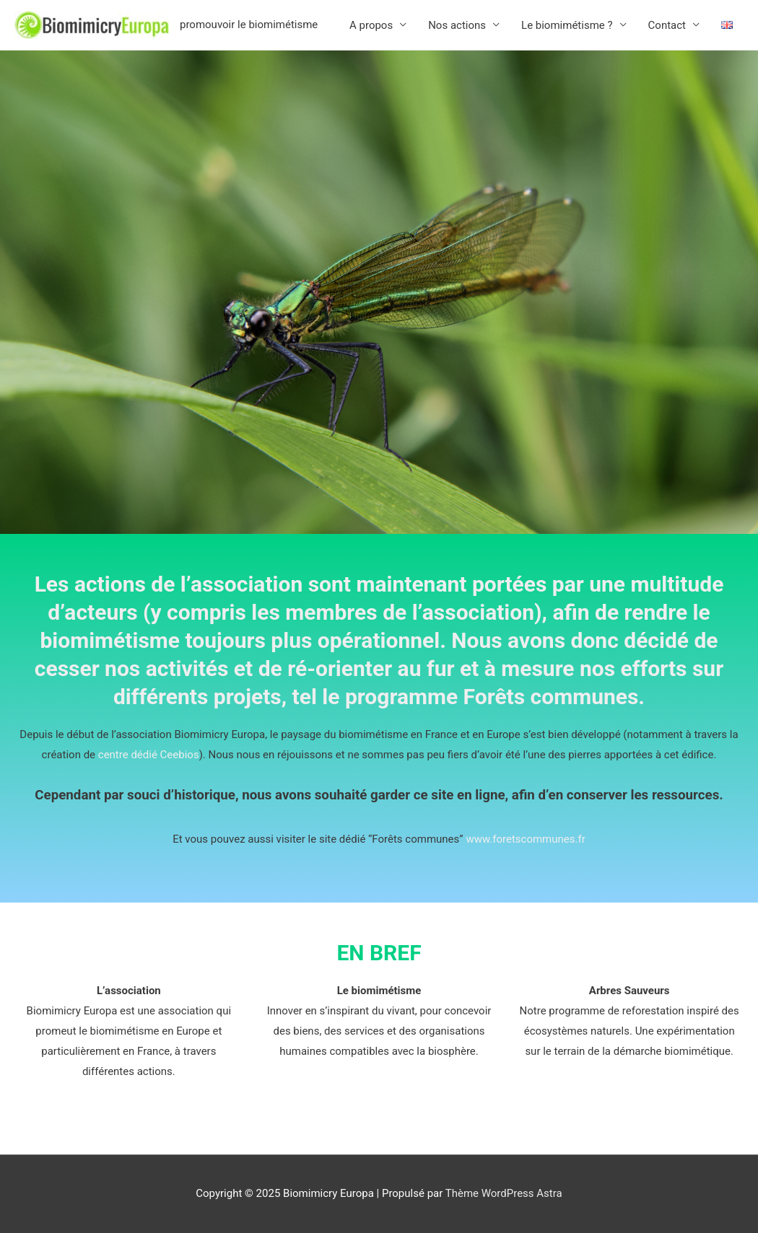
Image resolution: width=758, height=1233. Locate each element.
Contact (667, 25)
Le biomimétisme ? (567, 25)
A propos (371, 25)
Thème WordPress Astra (503, 1193)
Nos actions (457, 25)
